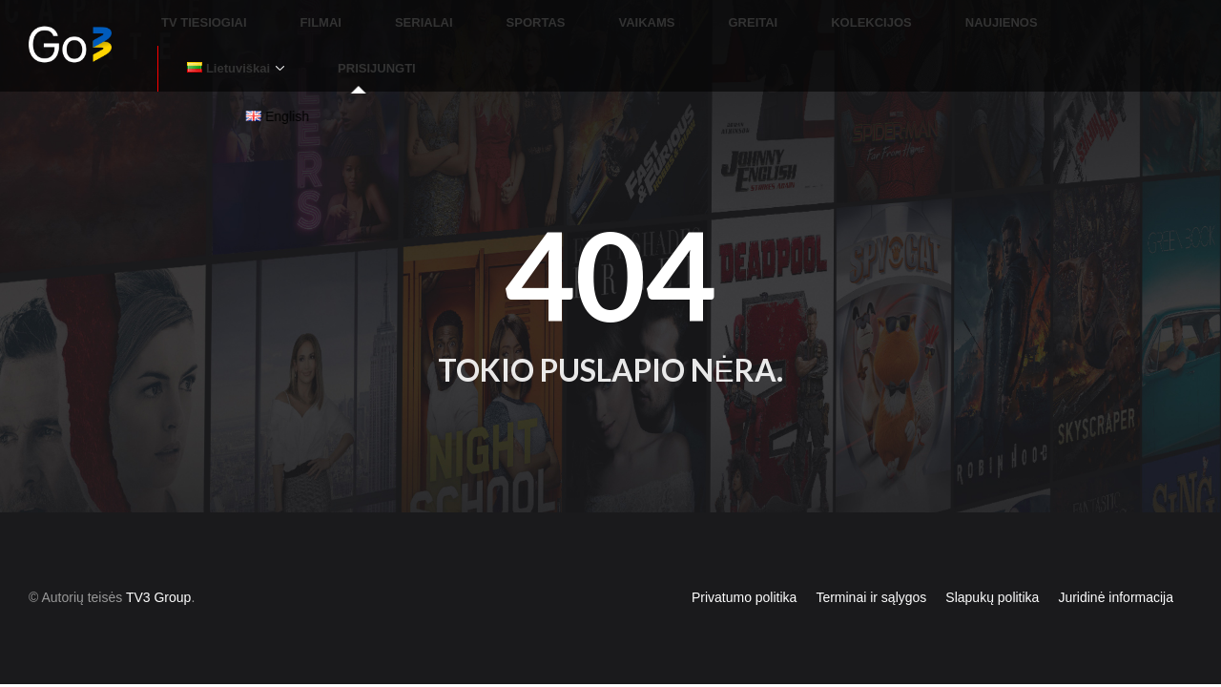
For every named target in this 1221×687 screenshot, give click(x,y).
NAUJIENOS (901, 23)
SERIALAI (439, 23)
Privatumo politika (744, 552)
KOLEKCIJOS (795, 23)
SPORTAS (527, 23)
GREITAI (699, 23)
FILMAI (358, 23)
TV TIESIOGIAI (265, 23)
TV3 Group (158, 552)
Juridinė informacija (1115, 552)
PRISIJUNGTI (1146, 23)
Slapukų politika (992, 552)
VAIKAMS (616, 23)
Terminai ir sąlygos (871, 552)
